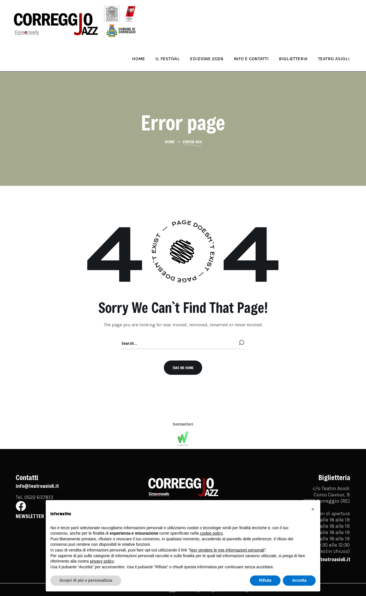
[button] (183, 368)
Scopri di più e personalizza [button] (85, 580)
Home (170, 141)
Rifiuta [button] (265, 580)
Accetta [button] (299, 580)
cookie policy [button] (211, 533)
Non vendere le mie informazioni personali (227, 550)
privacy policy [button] (102, 561)
